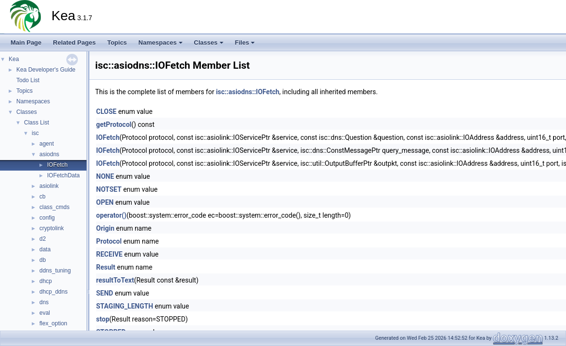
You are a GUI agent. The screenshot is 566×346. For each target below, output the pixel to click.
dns (44, 302)
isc (35, 133)
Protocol (109, 241)
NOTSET (109, 189)
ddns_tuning (55, 270)
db (42, 260)
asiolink (49, 186)
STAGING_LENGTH (124, 306)
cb (42, 196)
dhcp (45, 281)
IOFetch (57, 164)
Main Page (26, 42)
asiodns (49, 154)
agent (46, 143)
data (44, 249)
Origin (105, 228)
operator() (111, 215)
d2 (42, 238)
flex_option (53, 323)
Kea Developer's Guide (45, 69)
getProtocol (114, 124)
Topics (117, 42)
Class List (36, 122)
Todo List (27, 80)
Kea (14, 59)
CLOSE (106, 111)
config (47, 217)
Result (105, 267)
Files (245, 42)
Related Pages (74, 42)
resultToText (115, 280)
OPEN (104, 202)
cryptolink (51, 228)
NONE (105, 176)
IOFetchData (63, 175)
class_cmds (54, 207)
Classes (208, 42)
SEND (104, 293)
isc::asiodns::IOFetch (247, 92)
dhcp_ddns (53, 291)
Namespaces (160, 42)
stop (103, 319)
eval (44, 312)
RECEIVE (109, 254)
